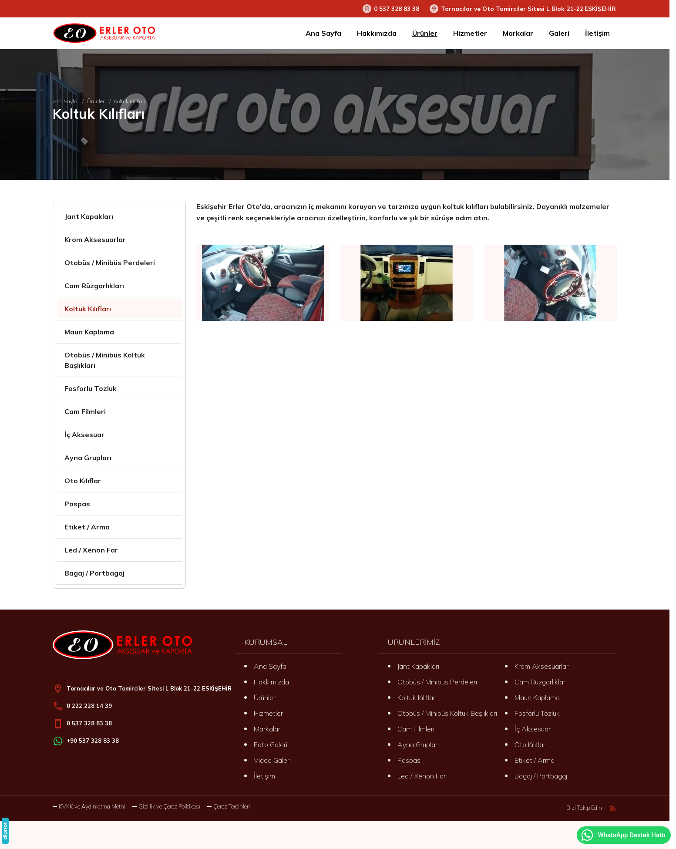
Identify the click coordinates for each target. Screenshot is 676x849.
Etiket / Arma (535, 760)
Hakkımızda (271, 681)
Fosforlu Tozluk (537, 713)
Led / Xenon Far (421, 776)
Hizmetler (268, 713)
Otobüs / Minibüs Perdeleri (437, 681)
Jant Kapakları (418, 666)
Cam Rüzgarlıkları (541, 681)
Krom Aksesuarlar (541, 666)
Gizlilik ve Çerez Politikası (169, 806)
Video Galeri (272, 760)
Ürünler (265, 697)
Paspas (408, 760)
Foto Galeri (270, 744)
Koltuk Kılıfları (417, 697)
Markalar (267, 728)
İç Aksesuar (533, 728)
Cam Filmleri (415, 728)
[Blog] (613, 808)
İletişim (264, 776)
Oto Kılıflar (530, 744)
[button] (228, 806)
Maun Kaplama (537, 697)
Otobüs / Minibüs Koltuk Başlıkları (447, 713)
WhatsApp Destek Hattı (623, 835)
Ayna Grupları (418, 744)
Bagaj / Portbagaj (541, 776)
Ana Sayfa (270, 666)
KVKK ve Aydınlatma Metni (92, 806)
